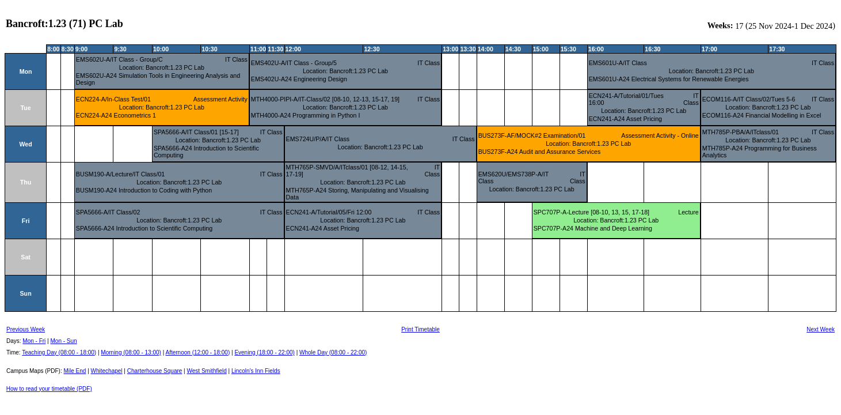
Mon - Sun (64, 341)
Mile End (74, 371)
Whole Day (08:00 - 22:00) (333, 352)
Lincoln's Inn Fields (255, 371)
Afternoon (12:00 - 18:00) (197, 352)
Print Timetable (420, 329)
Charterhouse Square (154, 371)
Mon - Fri (33, 341)
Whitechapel (107, 371)
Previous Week (25, 329)
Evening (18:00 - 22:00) (264, 352)
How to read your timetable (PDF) (49, 389)
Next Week (820, 329)
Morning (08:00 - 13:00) (131, 352)
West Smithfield (207, 371)
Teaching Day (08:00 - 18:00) (59, 352)
